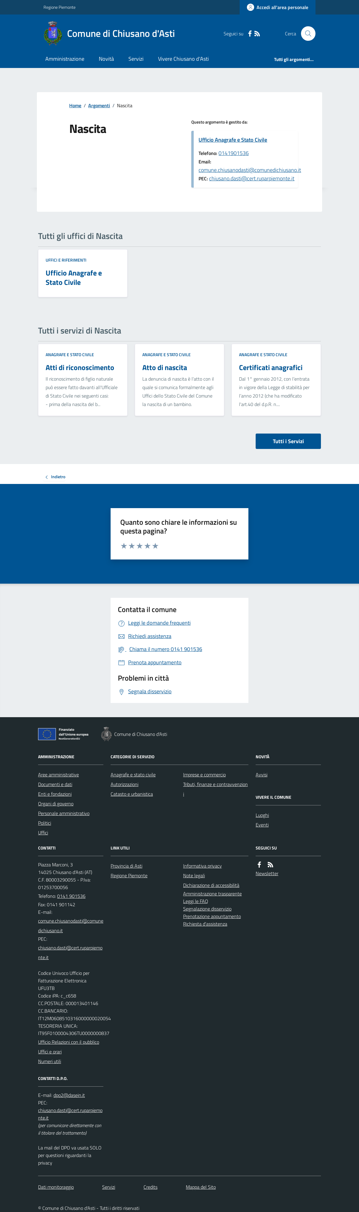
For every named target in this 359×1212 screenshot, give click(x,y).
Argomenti (99, 105)
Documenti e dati (55, 784)
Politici (44, 823)
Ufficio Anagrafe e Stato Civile (233, 140)
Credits (150, 1187)
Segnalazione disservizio (207, 908)
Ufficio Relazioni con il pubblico (68, 1042)
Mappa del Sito (201, 1187)
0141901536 (233, 153)
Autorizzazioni (124, 784)
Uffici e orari (50, 1051)
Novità (106, 59)
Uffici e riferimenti (66, 260)
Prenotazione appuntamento (212, 916)
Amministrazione (64, 59)
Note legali (194, 875)
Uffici (43, 832)
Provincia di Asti (126, 865)
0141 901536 (71, 896)
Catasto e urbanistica (132, 794)
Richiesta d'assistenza (205, 923)
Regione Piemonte (60, 7)
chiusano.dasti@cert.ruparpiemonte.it (251, 178)
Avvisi (261, 774)
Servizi (136, 59)
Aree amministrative (58, 774)
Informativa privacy (202, 865)
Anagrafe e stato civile (70, 354)
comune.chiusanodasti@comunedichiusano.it (250, 170)
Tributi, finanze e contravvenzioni (215, 789)
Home (75, 105)
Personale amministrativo (63, 813)
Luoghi (262, 815)
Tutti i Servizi (288, 441)
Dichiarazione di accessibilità (211, 885)
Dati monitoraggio (56, 1187)
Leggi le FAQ (195, 901)
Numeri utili (49, 1061)
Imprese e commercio (204, 774)
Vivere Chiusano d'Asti (183, 59)
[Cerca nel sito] (305, 33)
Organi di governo (55, 803)
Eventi (262, 824)
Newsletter (267, 873)
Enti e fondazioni (55, 794)
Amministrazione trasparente (212, 893)
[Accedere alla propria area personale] (277, 7)
